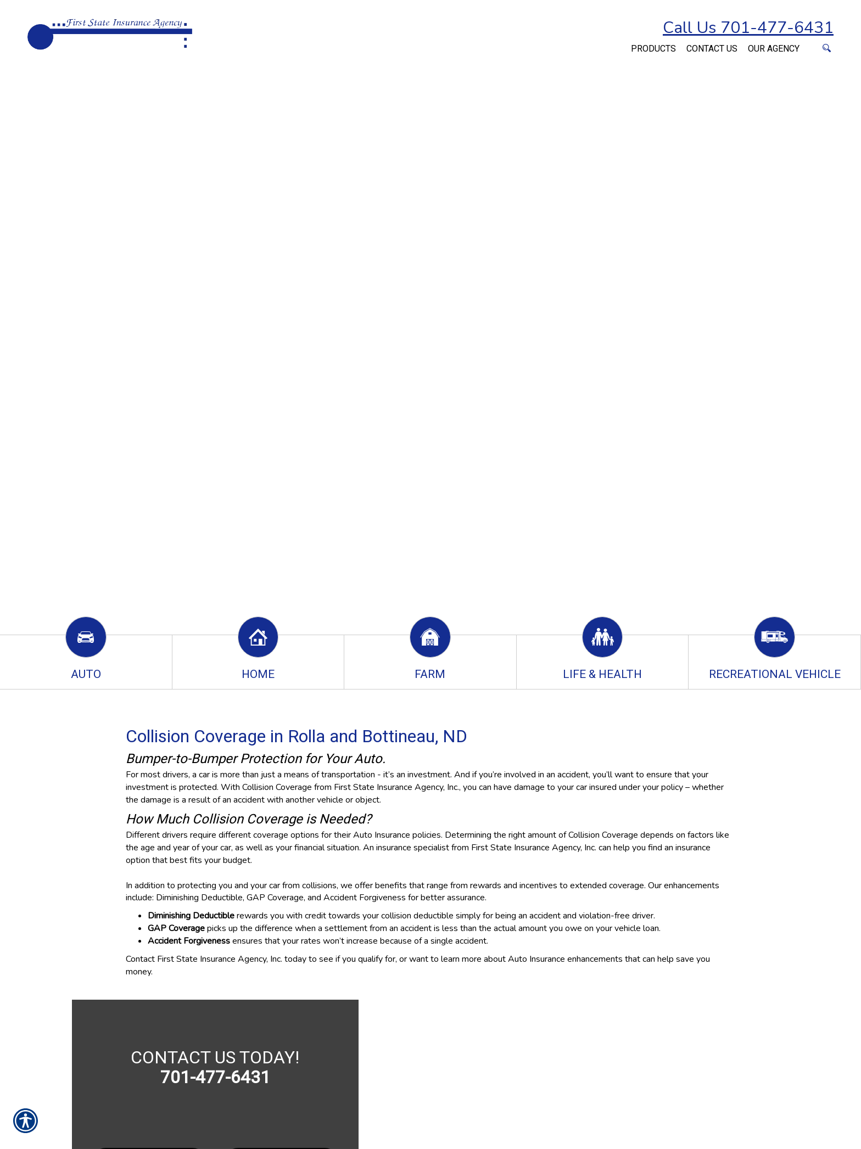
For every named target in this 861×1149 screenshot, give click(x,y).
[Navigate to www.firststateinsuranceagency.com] (620, 42)
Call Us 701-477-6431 (748, 27)
